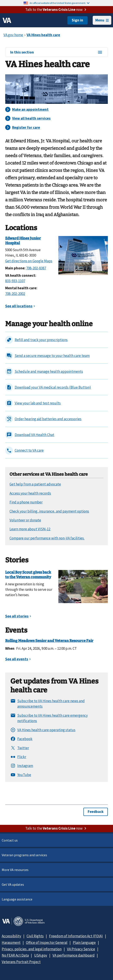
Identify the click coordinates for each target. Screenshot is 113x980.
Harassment (11, 942)
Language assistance (17, 899)
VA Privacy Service (81, 949)
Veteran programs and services (24, 855)
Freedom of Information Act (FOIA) (76, 936)
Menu (102, 20)
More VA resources (15, 870)
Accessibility (11, 936)
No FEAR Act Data (15, 955)
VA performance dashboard (74, 955)
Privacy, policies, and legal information (32, 949)
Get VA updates (13, 884)
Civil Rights (35, 936)
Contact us (10, 840)
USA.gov (40, 955)
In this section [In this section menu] (56, 52)
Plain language (84, 942)
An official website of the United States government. (59, 3)
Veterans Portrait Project (21, 961)
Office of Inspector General (46, 942)
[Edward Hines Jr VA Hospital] (83, 255)
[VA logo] (7, 20)
